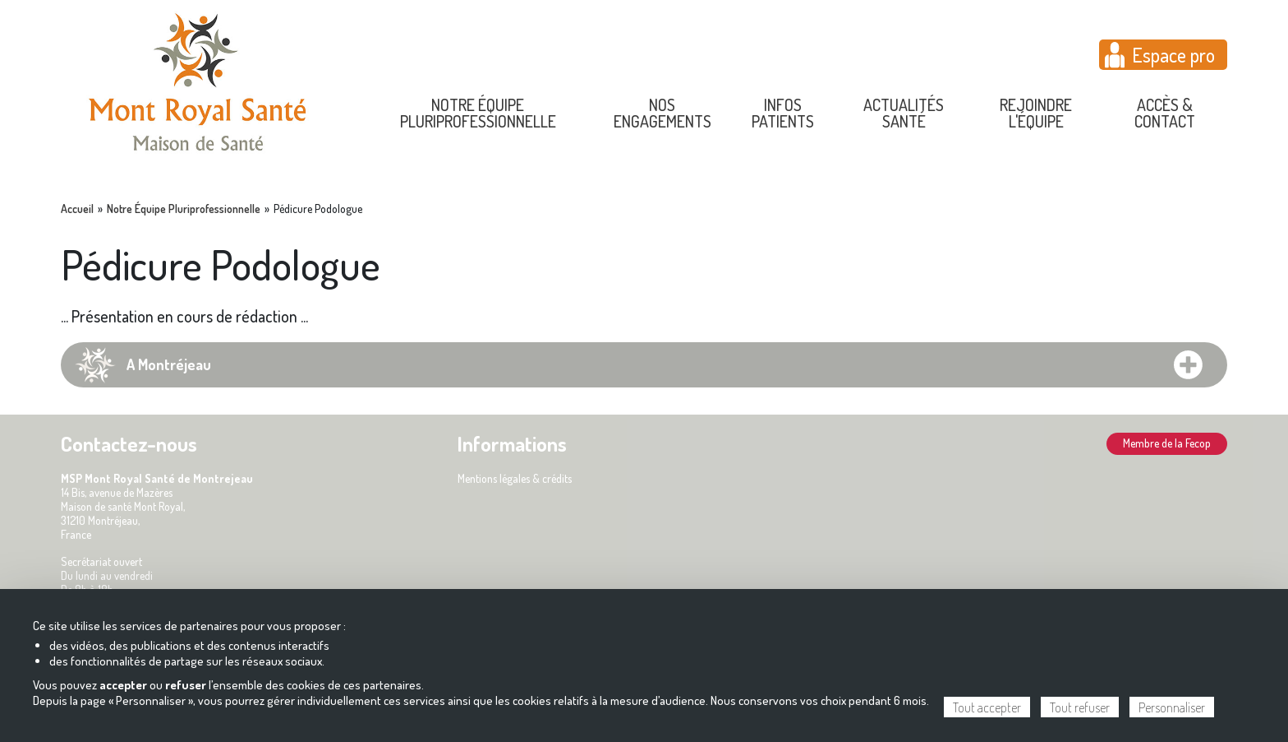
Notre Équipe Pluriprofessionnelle (183, 209)
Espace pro (1173, 54)
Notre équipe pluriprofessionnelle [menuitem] (478, 112)
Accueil (77, 209)
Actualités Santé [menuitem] (903, 112)
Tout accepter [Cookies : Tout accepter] (987, 707)
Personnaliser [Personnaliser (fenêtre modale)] (1171, 707)
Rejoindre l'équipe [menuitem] (1036, 112)
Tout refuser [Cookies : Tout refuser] (1080, 707)
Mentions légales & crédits (515, 478)
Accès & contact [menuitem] (1164, 112)
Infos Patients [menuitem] (783, 112)
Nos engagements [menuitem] (662, 112)
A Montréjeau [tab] (168, 364)
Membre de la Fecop (1167, 443)
